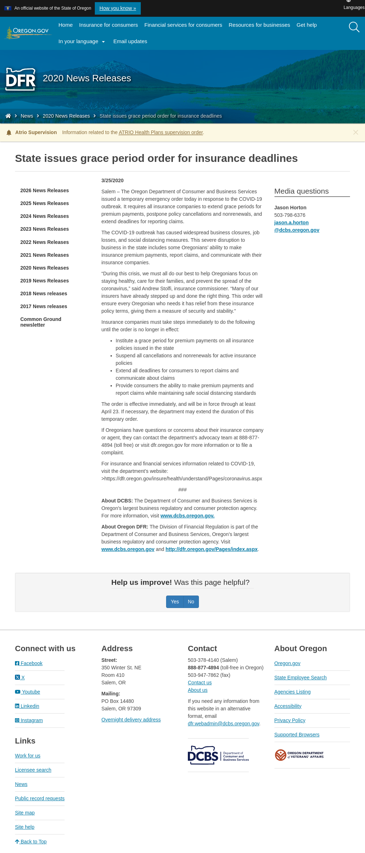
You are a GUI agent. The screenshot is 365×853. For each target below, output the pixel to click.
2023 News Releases (44, 229)
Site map (25, 813)
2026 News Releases (44, 190)
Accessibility (288, 706)
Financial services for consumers (183, 25)
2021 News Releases (44, 255)
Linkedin (27, 706)
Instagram (29, 720)
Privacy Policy (289, 720)
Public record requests (40, 798)
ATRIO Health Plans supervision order (161, 132)
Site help (24, 827)
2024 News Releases (44, 216)
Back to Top (31, 841)
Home (65, 25)
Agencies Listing (292, 692)
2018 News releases (43, 293)
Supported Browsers (297, 734)
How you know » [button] (117, 8)
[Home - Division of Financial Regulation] (8, 116)
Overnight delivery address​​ (131, 719)
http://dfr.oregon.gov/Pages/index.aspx (211, 549)
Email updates (131, 43)
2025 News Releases (44, 203)
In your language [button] (82, 41)
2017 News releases (43, 306)
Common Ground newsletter (40, 322)
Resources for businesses (260, 25)
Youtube (27, 692)
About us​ (197, 690)
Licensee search (33, 770)
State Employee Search (300, 677)
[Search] (354, 27)
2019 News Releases (44, 281)
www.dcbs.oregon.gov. (187, 516)
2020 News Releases (66, 116)
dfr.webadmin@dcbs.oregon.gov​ (223, 723)
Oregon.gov (287, 663)
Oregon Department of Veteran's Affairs (299, 755)
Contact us (200, 682)
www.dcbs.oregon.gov (128, 549)
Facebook (28, 663)
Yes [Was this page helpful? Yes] (175, 601)
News (27, 116)
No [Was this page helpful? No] (191, 601)
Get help (307, 25)
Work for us (27, 755)
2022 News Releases (44, 242)
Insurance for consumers (108, 25)
